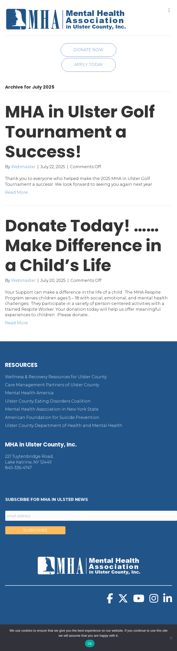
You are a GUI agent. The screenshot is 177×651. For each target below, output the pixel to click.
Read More (16, 192)
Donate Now (88, 49)
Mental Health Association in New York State (52, 409)
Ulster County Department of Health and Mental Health (63, 425)
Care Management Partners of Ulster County (52, 384)
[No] (170, 637)
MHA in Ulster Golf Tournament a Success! (80, 131)
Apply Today (88, 64)
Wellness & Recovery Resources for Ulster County (56, 376)
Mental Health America (29, 392)
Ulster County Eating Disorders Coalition (48, 401)
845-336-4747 (18, 467)
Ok (89, 643)
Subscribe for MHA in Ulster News (46, 499)
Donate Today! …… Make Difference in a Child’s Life (83, 245)
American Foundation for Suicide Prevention (52, 417)
